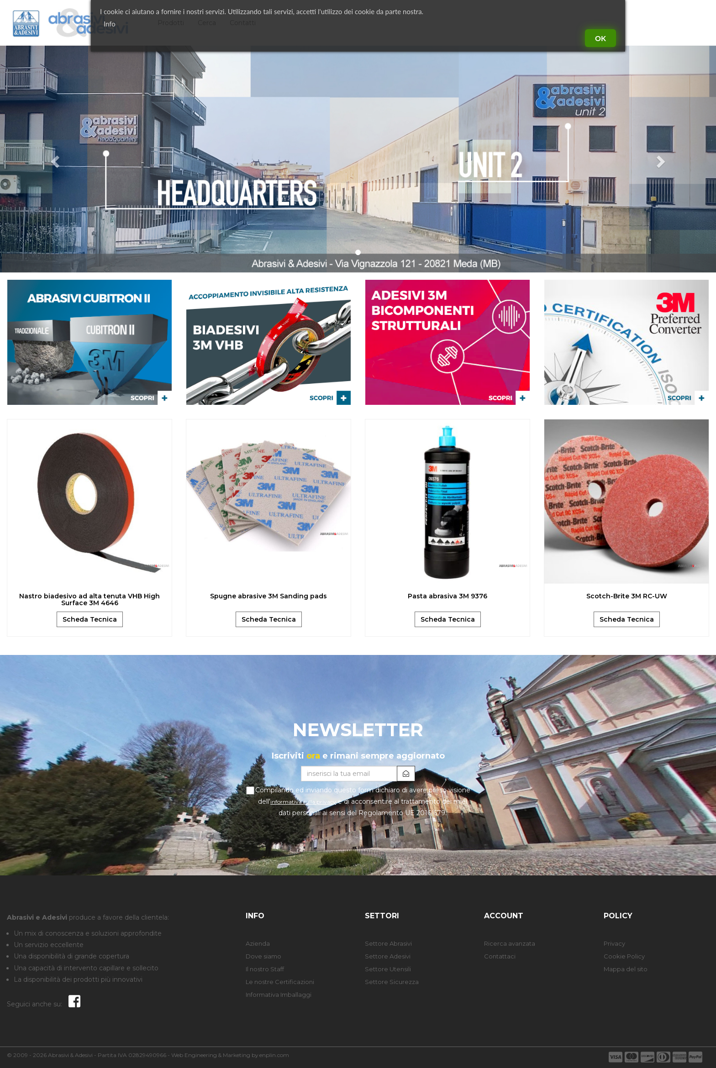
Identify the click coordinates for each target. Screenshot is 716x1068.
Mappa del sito (626, 969)
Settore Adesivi (388, 956)
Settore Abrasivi (388, 943)
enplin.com (274, 1055)
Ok (600, 38)
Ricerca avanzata (509, 943)
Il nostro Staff (265, 969)
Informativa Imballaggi (278, 994)
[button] (53, 159)
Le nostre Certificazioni (280, 981)
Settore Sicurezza (392, 981)
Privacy (614, 943)
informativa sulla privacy (303, 801)
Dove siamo (263, 956)
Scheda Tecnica (90, 619)
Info (110, 24)
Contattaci (500, 956)
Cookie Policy (624, 956)
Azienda (258, 943)
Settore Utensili (388, 969)
